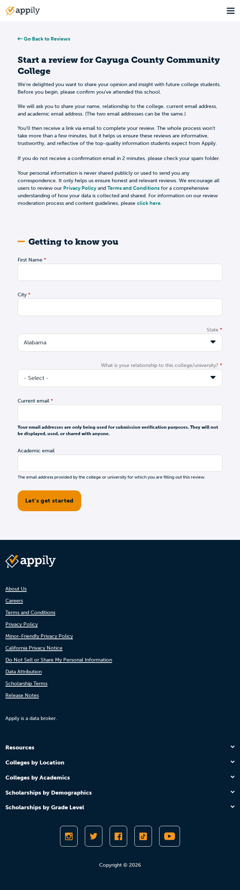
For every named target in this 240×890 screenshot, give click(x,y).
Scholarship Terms (26, 684)
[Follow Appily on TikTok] (143, 836)
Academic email (36, 451)
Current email (33, 401)
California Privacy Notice (34, 648)
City (22, 295)
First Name (30, 260)
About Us (16, 589)
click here (149, 203)
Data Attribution (23, 672)
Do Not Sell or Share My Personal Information (58, 660)
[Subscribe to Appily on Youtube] (169, 836)
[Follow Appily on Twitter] (93, 836)
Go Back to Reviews (44, 39)
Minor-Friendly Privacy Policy (39, 636)
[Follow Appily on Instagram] (69, 836)
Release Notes (22, 695)
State (212, 330)
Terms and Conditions (133, 188)
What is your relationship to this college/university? (159, 365)
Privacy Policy (79, 188)
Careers (14, 601)
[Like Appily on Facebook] (118, 836)
